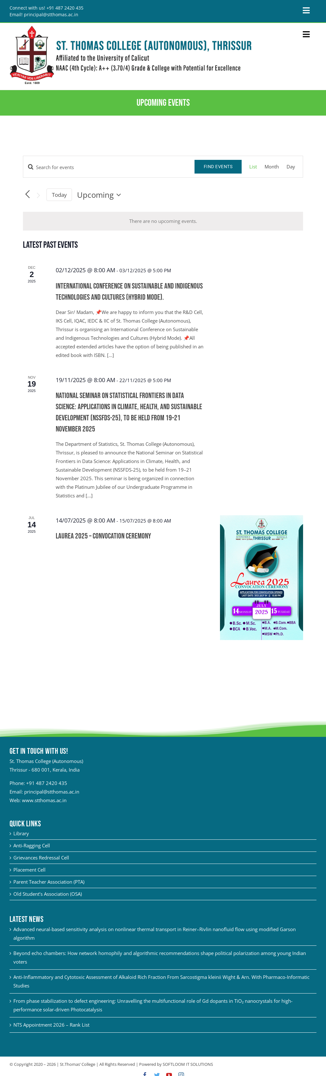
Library (21, 833)
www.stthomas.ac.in (44, 800)
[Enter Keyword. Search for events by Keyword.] (109, 167)
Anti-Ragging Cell (31, 845)
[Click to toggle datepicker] (100, 194)
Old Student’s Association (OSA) (47, 894)
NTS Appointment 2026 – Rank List (51, 1025)
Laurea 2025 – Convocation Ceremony (103, 536)
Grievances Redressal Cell (41, 857)
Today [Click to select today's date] (59, 194)
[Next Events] (38, 195)
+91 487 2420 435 (46, 783)
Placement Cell (29, 869)
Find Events (218, 166)
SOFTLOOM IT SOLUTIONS (188, 1064)
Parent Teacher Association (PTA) (48, 882)
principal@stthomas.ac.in (51, 791)
